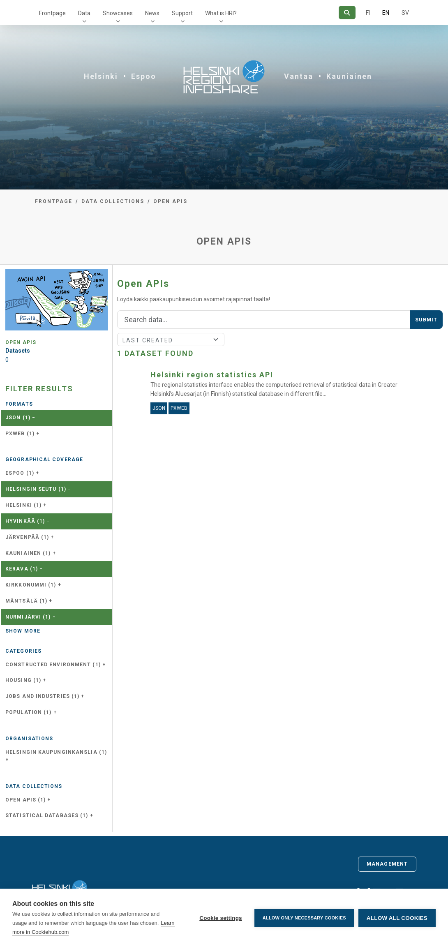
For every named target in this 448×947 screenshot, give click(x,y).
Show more (22, 631)
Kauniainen (349, 76)
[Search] (347, 12)
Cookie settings (220, 918)
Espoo (143, 76)
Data (84, 13)
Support (182, 13)
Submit (426, 320)
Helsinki (101, 76)
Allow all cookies (397, 918)
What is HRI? (221, 13)
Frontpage (52, 13)
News (152, 13)
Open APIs (170, 201)
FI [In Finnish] (368, 12)
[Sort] (170, 339)
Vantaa (298, 76)
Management (387, 864)
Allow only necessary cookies (304, 917)
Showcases (118, 13)
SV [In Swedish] (405, 12)
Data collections (112, 201)
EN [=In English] (385, 12)
